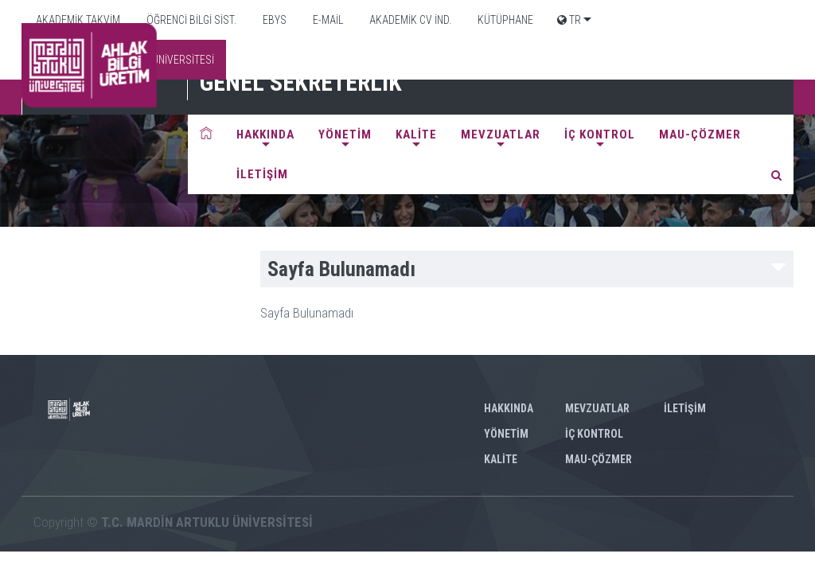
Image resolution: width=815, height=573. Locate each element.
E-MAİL (326, 20)
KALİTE (416, 134)
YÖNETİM (345, 134)
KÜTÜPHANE (504, 20)
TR (569, 20)
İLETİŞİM (262, 174)
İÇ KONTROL (599, 134)
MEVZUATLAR (500, 134)
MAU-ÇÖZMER (700, 134)
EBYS (273, 20)
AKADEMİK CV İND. (409, 20)
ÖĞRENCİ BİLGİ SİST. (190, 20)
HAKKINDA (265, 134)
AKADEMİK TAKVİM (76, 20)
